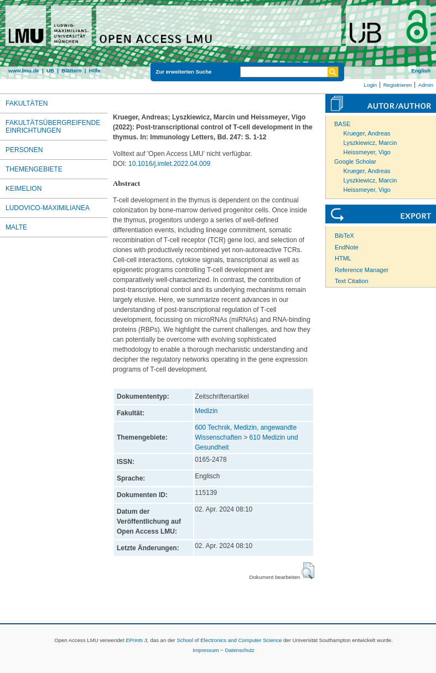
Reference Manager (361, 270)
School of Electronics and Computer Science (229, 640)
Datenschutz (240, 650)
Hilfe (95, 70)
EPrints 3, (137, 640)
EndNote (347, 247)
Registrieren (397, 85)
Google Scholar (355, 161)
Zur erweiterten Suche (184, 72)
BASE (342, 124)
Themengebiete (34, 169)
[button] (308, 570)
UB (50, 70)
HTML (343, 258)
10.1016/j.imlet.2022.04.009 (169, 164)
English (420, 70)
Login (370, 85)
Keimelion (23, 188)
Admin (425, 85)
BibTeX (344, 235)
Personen (24, 150)
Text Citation (351, 281)
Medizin (206, 411)
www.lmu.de (23, 70)
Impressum (206, 650)
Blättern (71, 70)
